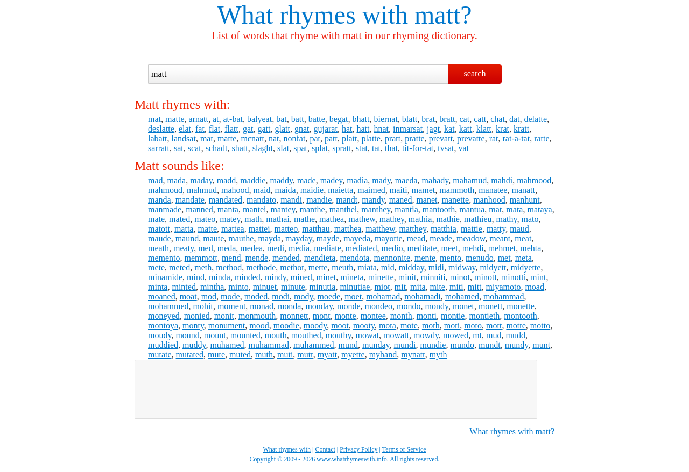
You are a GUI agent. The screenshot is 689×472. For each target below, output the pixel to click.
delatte (535, 119)
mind (196, 277)
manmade (164, 209)
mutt (305, 354)
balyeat (259, 119)
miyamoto (503, 286)
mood (259, 325)
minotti (513, 277)
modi (281, 296)
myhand (383, 354)
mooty (364, 325)
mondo (408, 306)
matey (230, 219)
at (216, 119)
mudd (515, 335)
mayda (269, 238)
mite (437, 286)
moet (353, 296)
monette (521, 306)
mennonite (392, 257)
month (401, 315)
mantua (471, 209)
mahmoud (165, 190)
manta (227, 209)
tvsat (446, 148)
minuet (265, 286)
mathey (391, 219)
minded (248, 277)
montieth (484, 315)
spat (300, 148)
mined (301, 277)
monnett (294, 315)
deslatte (161, 128)
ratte (541, 138)
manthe (312, 209)
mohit (203, 306)
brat (428, 119)
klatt (483, 128)
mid (388, 267)
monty (193, 325)
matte (175, 119)
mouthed (306, 335)
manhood (489, 199)
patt (331, 138)
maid (262, 190)
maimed (371, 190)
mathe (304, 219)
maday (201, 180)
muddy (194, 344)
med (205, 248)
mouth (276, 335)
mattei (259, 228)
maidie (312, 190)
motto (540, 325)
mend (231, 257)
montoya (163, 325)
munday (376, 344)
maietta (340, 190)
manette (455, 199)
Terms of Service (404, 449)
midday (411, 267)
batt (297, 119)
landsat (184, 138)
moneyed (164, 315)
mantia (406, 209)
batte (316, 119)
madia (357, 180)
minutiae (355, 286)
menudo (480, 257)
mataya (539, 209)
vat (463, 148)
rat (493, 138)
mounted (245, 335)
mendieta (320, 257)
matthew (380, 228)
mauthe (241, 238)
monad (261, 306)
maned (400, 199)
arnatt (198, 119)
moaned (161, 296)
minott (485, 277)
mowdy (426, 335)
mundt (490, 344)
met (504, 257)
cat (465, 119)
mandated (225, 199)
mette (318, 267)
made (306, 180)
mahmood (534, 180)
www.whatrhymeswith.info (352, 459)
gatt (263, 128)
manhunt (525, 199)
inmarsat (408, 128)
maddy (281, 180)
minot (460, 277)
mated (179, 219)
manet (426, 199)
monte (345, 315)
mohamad (383, 296)
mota (387, 325)
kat (449, 128)
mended (286, 257)
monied (197, 315)
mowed (455, 335)
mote (409, 325)
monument (226, 325)
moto (473, 325)
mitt (475, 286)
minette (381, 277)
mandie (319, 199)
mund (348, 344)
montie (453, 315)
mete (156, 267)
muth (264, 354)
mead (416, 238)
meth (203, 267)
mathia (420, 219)
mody (303, 296)
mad (155, 180)
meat (523, 238)
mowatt (396, 335)
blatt (409, 119)
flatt (231, 128)
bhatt (360, 119)
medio (392, 248)
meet (449, 248)
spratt (341, 148)
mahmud (202, 190)
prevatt (441, 138)
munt (541, 344)
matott (159, 228)
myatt (327, 354)
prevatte (471, 138)
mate (156, 219)
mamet (423, 190)
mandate (190, 199)
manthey (375, 209)
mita (417, 286)
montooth (520, 315)
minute (293, 286)
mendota (354, 257)
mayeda (356, 238)
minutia (323, 286)
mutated (190, 354)
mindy (275, 277)
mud (493, 335)
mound (187, 335)
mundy (516, 344)
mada (176, 180)
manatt (523, 190)
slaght (262, 148)
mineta (352, 277)
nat (274, 138)
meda (226, 248)
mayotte (389, 238)
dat (514, 119)
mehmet (502, 248)
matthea (348, 228)
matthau (316, 228)
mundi (405, 344)
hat (347, 128)
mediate (327, 248)
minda (219, 277)
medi (275, 248)
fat (200, 128)
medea (251, 248)
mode (230, 296)
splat (320, 148)
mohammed (168, 306)
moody (315, 325)
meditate (422, 248)
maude (159, 238)
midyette (525, 267)
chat (497, 119)
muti (285, 354)
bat (281, 119)
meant (499, 238)
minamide (165, 277)
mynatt (413, 354)
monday (319, 306)
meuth (342, 267)
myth (438, 354)
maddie (252, 180)
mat (154, 119)
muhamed (227, 344)
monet (463, 306)
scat (194, 148)
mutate (160, 354)
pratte (414, 138)
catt (480, 119)
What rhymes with (312, 15)
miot (382, 286)
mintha (212, 286)
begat (338, 119)
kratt (521, 128)
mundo (462, 344)
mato (529, 219)
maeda (406, 180)
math (253, 219)
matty (496, 228)
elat (185, 128)
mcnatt (252, 138)
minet (326, 277)
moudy (159, 335)
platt (349, 138)
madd (226, 180)
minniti (432, 277)
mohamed (462, 296)
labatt (157, 138)
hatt (362, 128)
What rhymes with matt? (511, 431)
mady (381, 180)
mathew (361, 219)
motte (515, 325)
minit (407, 277)
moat (188, 296)
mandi (291, 199)
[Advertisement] (336, 389)
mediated (361, 248)
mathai (278, 219)
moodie (286, 325)
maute (213, 238)
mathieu (478, 219)
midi (436, 267)
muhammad (269, 344)
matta (184, 228)
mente (424, 257)
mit (400, 286)
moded (256, 296)
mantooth (439, 209)
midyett (493, 267)
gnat (302, 128)
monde (349, 306)
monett (490, 306)
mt (477, 335)
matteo (286, 228)
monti (427, 315)
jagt (433, 128)
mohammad (503, 296)
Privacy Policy (358, 449)
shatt (240, 148)
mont (322, 315)
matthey (412, 228)
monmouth (257, 315)
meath (158, 248)
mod (208, 296)
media (299, 248)
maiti (398, 190)
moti (452, 325)
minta (157, 286)
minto (238, 286)
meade (441, 238)
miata (367, 267)
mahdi (501, 180)
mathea (331, 219)
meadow (470, 238)
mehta (530, 248)
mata (514, 209)
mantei (254, 209)
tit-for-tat (417, 148)
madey (331, 180)
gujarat (325, 128)
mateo (204, 219)
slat (283, 148)
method (229, 267)
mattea (232, 228)
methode (261, 267)
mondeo (378, 306)
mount (215, 335)
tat (376, 148)
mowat (367, 335)
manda (159, 199)
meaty (183, 248)
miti (456, 286)
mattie (471, 228)
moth (431, 325)
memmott (201, 257)
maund (187, 238)
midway (462, 267)
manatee (493, 190)
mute (216, 354)
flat (214, 128)
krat (502, 128)
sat (179, 148)
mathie (448, 219)
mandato (261, 199)
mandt (346, 199)
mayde (328, 238)
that (391, 148)
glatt (282, 128)
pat (315, 138)
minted (183, 286)
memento (164, 257)
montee (373, 315)
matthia (443, 228)
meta (523, 257)
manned (199, 209)
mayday (298, 238)
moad (534, 286)
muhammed (313, 344)
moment (231, 306)
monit (224, 315)
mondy (436, 306)
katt (465, 128)
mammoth (456, 190)
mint (538, 277)
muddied (163, 344)
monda (289, 306)
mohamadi (422, 296)
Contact (325, 449)
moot (340, 325)
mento (450, 257)
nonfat (295, 138)
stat (362, 148)
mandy (373, 199)
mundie (433, 344)
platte (371, 138)
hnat (381, 128)
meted (179, 267)
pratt (392, 138)
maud (519, 228)
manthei (343, 209)
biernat (385, 119)
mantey (283, 209)
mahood (235, 190)
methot (292, 267)
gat (248, 128)
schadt (217, 148)
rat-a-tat (516, 138)
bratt (447, 119)
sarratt (159, 148)
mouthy (338, 335)
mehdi (473, 248)
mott (494, 325)
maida (285, 190)
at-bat (233, 119)
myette (353, 354)
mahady (435, 180)
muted (240, 354)
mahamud (470, 180)
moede (329, 296)
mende (256, 257)
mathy (506, 219)
